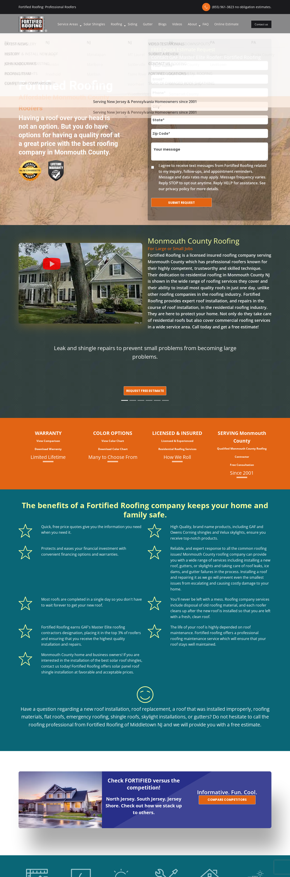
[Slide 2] (132, 400)
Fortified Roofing (164, 255)
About (192, 24)
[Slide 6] (165, 400)
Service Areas (68, 24)
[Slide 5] (157, 400)
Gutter (148, 24)
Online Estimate (226, 24)
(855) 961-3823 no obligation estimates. (241, 7)
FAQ (206, 24)
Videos (177, 24)
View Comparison (48, 441)
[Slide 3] (141, 400)
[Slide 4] (149, 400)
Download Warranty (48, 449)
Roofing (116, 24)
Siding (132, 24)
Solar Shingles (94, 24)
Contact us (261, 24)
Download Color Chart (113, 449)
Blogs (162, 24)
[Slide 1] (124, 400)
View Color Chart (113, 441)
